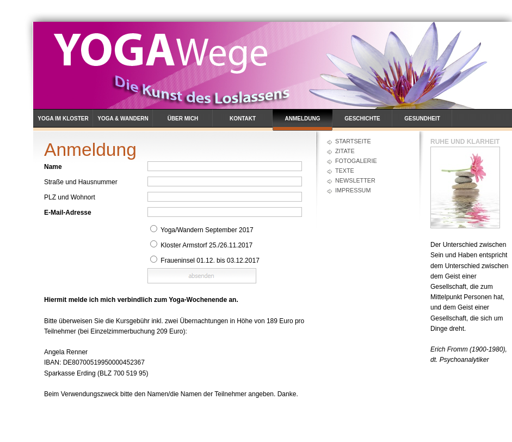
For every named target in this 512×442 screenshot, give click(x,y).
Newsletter (355, 180)
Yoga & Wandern (123, 119)
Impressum (353, 190)
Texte (344, 170)
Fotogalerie (356, 161)
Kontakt (243, 119)
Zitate (345, 151)
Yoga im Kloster (63, 119)
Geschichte (362, 119)
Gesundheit (422, 119)
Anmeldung (302, 119)
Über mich (183, 119)
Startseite (353, 141)
